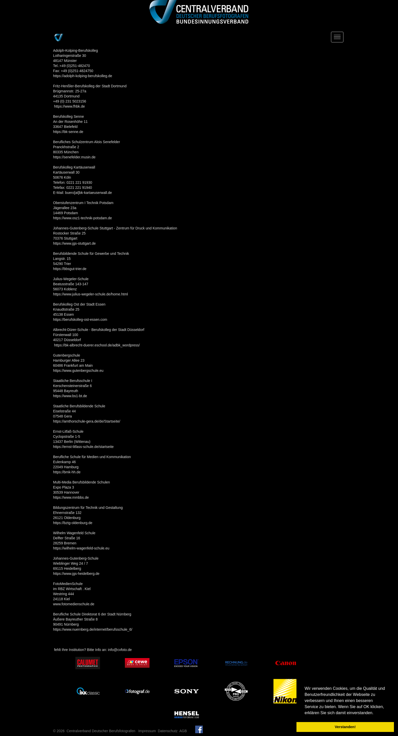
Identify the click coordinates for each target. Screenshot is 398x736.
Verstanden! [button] (345, 727)
